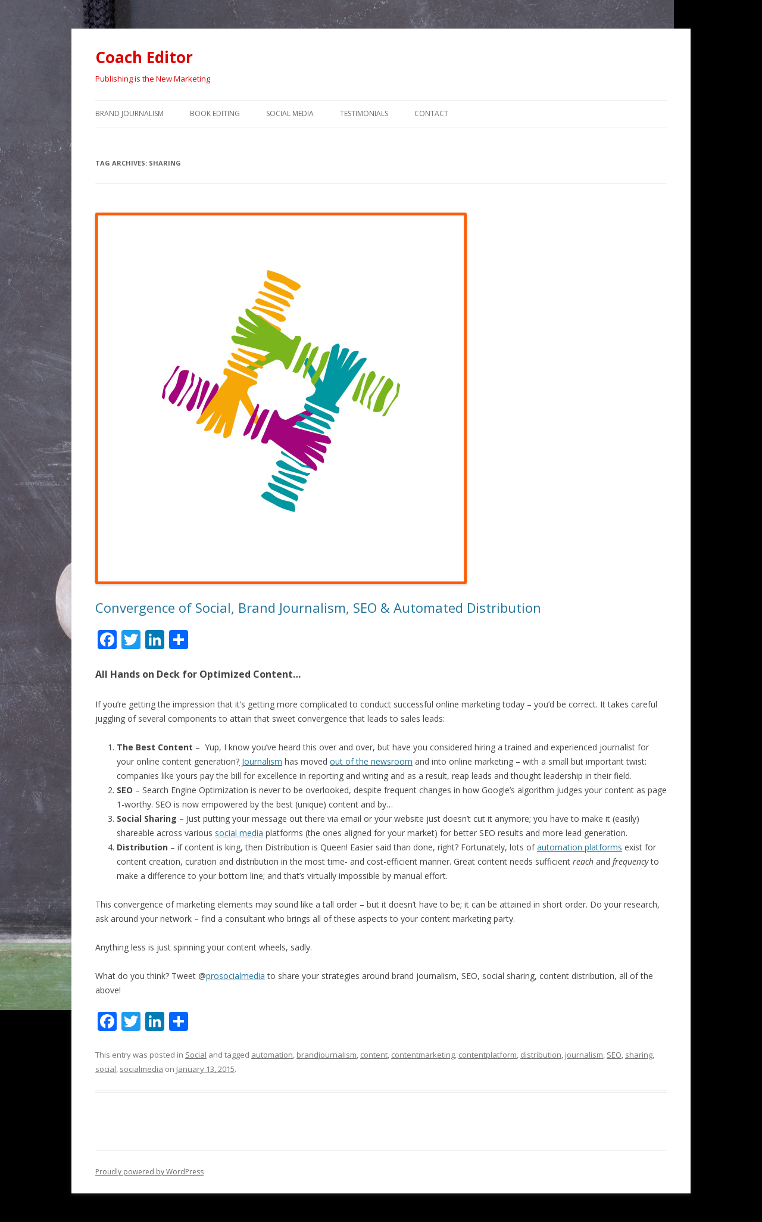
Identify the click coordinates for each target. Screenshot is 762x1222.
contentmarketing (423, 1054)
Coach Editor (144, 57)
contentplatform (487, 1054)
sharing (638, 1054)
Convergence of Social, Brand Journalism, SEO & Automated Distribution (318, 607)
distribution (540, 1054)
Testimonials (364, 113)
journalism (584, 1054)
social (105, 1069)
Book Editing (215, 113)
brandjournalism (326, 1054)
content (374, 1054)
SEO (614, 1054)
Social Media (290, 113)
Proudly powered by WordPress (149, 1172)
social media (239, 832)
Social (196, 1054)
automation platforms (579, 847)
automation (272, 1054)
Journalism (260, 761)
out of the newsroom (371, 761)
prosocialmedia (235, 975)
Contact (431, 113)
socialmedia (141, 1069)
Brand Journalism (129, 113)
